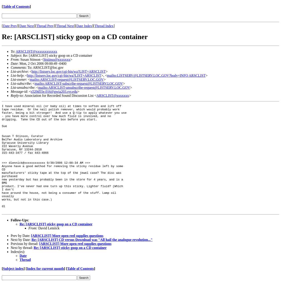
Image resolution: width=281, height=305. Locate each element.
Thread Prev (45, 26)
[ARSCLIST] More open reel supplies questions (67, 257)
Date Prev (10, 26)
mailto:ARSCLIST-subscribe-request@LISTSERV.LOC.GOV (79, 83)
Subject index (13, 290)
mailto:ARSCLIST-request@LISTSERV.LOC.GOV (67, 79)
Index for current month (45, 290)
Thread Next (65, 26)
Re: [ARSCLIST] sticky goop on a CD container (56, 245)
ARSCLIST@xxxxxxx (112, 95)
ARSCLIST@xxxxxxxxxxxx (36, 51)
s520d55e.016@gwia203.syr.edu (54, 91)
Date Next (27, 26)
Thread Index (104, 26)
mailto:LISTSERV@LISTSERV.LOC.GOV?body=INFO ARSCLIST (156, 75)
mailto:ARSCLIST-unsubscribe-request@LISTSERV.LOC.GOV (84, 87)
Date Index (84, 26)
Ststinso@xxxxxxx (56, 59)
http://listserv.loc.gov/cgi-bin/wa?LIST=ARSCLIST (69, 71)
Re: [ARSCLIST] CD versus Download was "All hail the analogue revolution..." (92, 261)
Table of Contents (16, 6)
